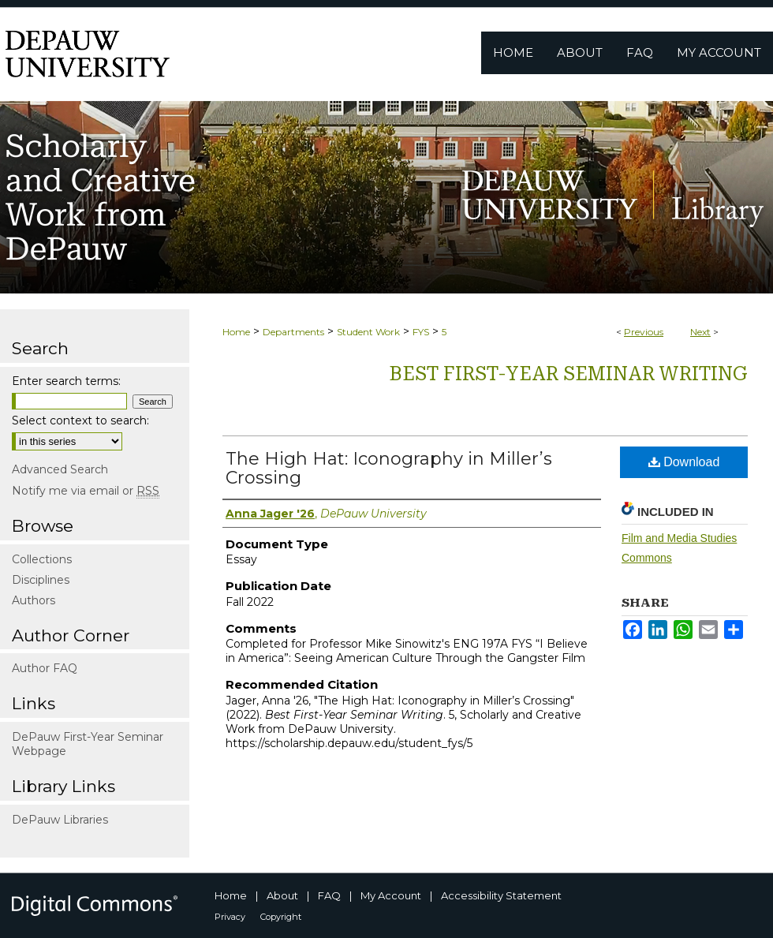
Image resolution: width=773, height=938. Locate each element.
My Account (390, 895)
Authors (33, 600)
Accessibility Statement (501, 895)
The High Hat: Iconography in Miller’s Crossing (389, 468)
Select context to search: (80, 420)
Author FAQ (44, 668)
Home (236, 332)
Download (684, 462)
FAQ (329, 895)
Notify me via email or (85, 491)
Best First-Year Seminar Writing (568, 374)
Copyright (280, 916)
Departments (293, 332)
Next (700, 332)
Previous (643, 332)
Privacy (230, 916)
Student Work (368, 332)
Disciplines (40, 580)
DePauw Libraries (60, 820)
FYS (421, 332)
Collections (42, 559)
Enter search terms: (66, 381)
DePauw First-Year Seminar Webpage (87, 744)
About (282, 895)
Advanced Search (60, 469)
